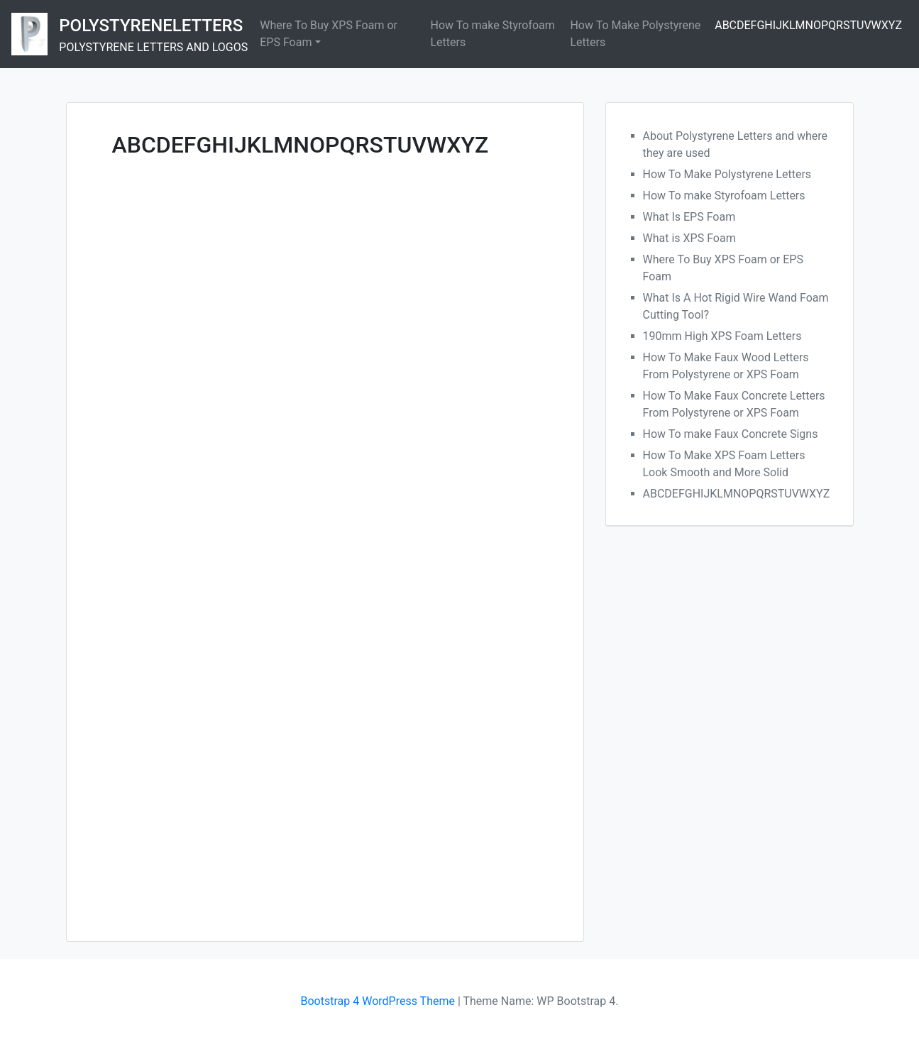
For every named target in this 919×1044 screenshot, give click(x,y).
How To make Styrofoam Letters (493, 33)
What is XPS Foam (689, 238)
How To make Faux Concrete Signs (730, 434)
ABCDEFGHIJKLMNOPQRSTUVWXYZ (808, 25)
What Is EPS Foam (689, 217)
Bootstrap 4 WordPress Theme (378, 1001)
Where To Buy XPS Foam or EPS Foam (328, 33)
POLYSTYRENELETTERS (151, 25)
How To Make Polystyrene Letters (635, 33)
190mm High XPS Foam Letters (722, 336)
